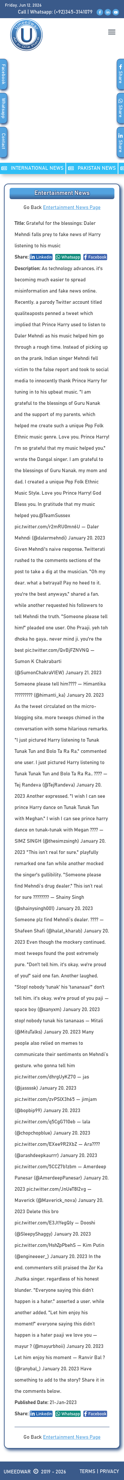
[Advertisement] (62, 114)
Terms (87, 1471)
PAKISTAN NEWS (92, 168)
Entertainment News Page (72, 207)
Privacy (109, 1471)
